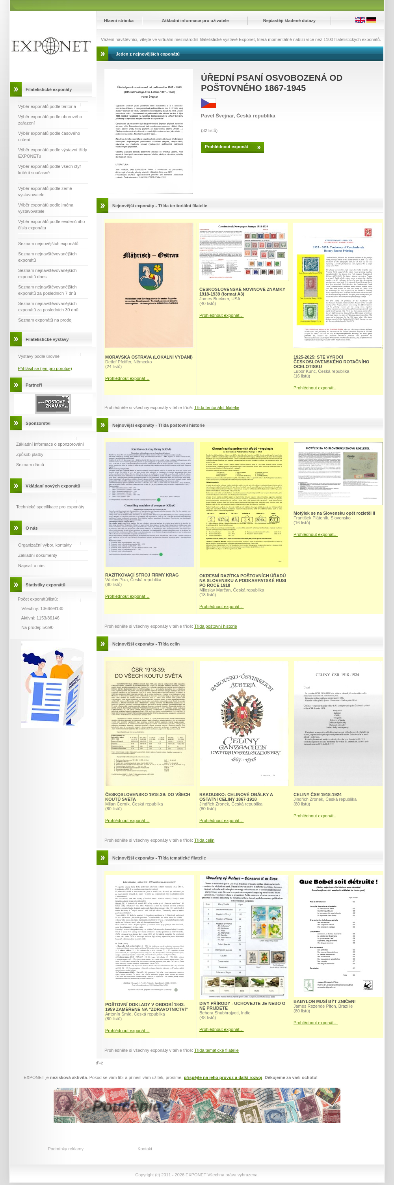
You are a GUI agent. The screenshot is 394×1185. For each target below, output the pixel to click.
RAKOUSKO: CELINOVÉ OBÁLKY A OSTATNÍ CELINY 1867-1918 (236, 797)
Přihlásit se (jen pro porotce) (45, 368)
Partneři (34, 385)
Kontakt (145, 1148)
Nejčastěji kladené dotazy (289, 20)
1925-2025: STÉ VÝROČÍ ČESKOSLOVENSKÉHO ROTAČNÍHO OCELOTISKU (331, 362)
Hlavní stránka (119, 20)
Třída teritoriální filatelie (216, 407)
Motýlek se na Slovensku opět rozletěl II (334, 513)
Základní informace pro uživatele (195, 20)
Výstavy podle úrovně (38, 356)
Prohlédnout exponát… (127, 378)
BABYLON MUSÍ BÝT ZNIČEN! (325, 1001)
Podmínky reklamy (65, 1148)
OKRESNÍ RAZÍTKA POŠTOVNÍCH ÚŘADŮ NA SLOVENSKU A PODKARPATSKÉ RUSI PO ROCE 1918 (242, 580)
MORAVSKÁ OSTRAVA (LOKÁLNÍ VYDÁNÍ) (149, 357)
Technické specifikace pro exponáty (50, 506)
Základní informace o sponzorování (50, 444)
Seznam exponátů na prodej (45, 320)
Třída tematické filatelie (216, 1050)
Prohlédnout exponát (226, 146)
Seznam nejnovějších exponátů (48, 243)
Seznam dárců (30, 464)
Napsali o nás (31, 565)
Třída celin (204, 840)
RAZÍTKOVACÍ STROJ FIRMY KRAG (142, 575)
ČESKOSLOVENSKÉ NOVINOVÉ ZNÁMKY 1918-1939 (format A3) (242, 291)
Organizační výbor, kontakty (45, 545)
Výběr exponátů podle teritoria (47, 106)
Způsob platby (29, 454)
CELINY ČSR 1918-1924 (318, 794)
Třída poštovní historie (215, 626)
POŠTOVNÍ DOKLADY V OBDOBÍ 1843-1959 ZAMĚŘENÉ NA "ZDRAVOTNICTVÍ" (146, 1007)
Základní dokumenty (37, 555)
